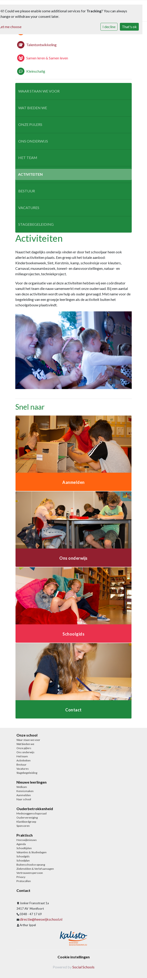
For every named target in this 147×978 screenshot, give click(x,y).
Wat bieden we (32, 108)
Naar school (23, 799)
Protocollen (23, 881)
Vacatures (28, 207)
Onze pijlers (30, 124)
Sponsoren (23, 825)
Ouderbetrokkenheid (34, 808)
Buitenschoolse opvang (30, 864)
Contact (23, 890)
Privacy (20, 877)
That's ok (129, 26)
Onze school (26, 735)
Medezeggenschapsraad (31, 813)
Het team (27, 157)
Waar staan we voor (39, 91)
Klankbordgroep (26, 821)
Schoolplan (23, 860)
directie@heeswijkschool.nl (41, 919)
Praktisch (24, 835)
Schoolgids (23, 856)
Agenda (21, 844)
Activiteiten (30, 174)
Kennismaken (25, 791)
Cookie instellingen (74, 957)
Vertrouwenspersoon (29, 873)
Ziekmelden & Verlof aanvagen (35, 868)
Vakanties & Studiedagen (31, 852)
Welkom (21, 787)
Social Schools (83, 967)
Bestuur (26, 191)
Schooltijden (24, 848)
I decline (109, 26)
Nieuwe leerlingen (31, 782)
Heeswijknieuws (26, 840)
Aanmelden (23, 795)
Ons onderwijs (33, 141)
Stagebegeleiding (36, 224)
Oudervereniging (27, 817)
